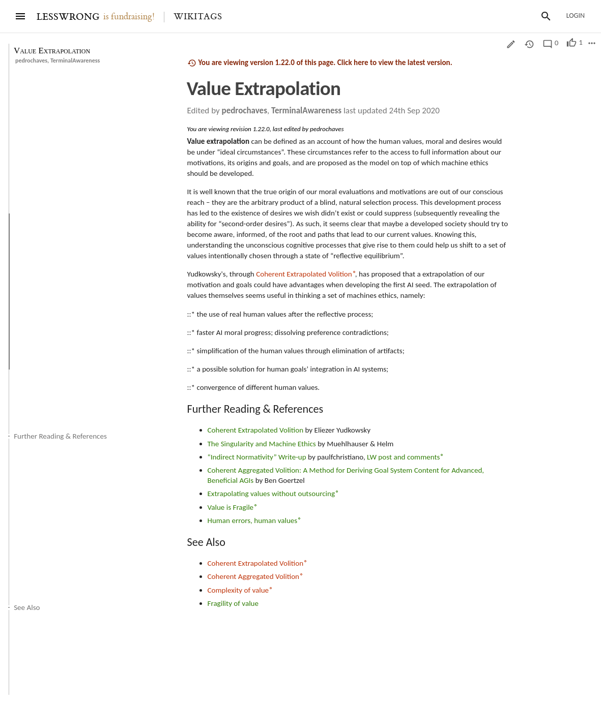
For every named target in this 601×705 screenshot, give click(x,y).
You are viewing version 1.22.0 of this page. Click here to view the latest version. (319, 63)
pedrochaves (31, 60)
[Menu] (20, 16)
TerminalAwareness (75, 60)
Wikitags (198, 16)
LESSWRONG (68, 17)
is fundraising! (129, 16)
